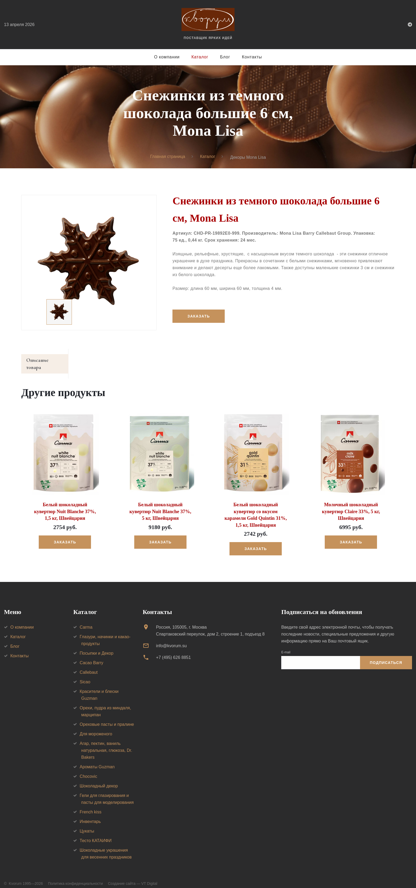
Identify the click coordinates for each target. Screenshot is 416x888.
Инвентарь (90, 815)
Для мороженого (96, 727)
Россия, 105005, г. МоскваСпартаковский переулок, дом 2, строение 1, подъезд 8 (210, 624)
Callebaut (89, 665)
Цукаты (87, 824)
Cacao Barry (91, 656)
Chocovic (88, 769)
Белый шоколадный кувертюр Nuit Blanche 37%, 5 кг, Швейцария (160, 505)
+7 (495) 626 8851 (173, 651)
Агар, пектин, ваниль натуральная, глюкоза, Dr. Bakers (106, 744)
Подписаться (386, 656)
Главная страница (167, 157)
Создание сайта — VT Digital (132, 877)
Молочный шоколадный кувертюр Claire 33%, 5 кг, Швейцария (350, 505)
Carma (86, 620)
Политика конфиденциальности (75, 877)
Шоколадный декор (99, 779)
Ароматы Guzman (97, 760)
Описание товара (46, 361)
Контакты (252, 57)
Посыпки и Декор (96, 646)
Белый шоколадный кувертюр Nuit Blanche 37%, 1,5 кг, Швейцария (64, 505)
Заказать (199, 316)
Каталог (199, 57)
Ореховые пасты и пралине (107, 717)
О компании (167, 57)
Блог (225, 57)
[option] (88, 262)
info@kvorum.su (171, 639)
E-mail (285, 645)
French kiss (90, 805)
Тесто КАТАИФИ (95, 834)
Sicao (85, 675)
